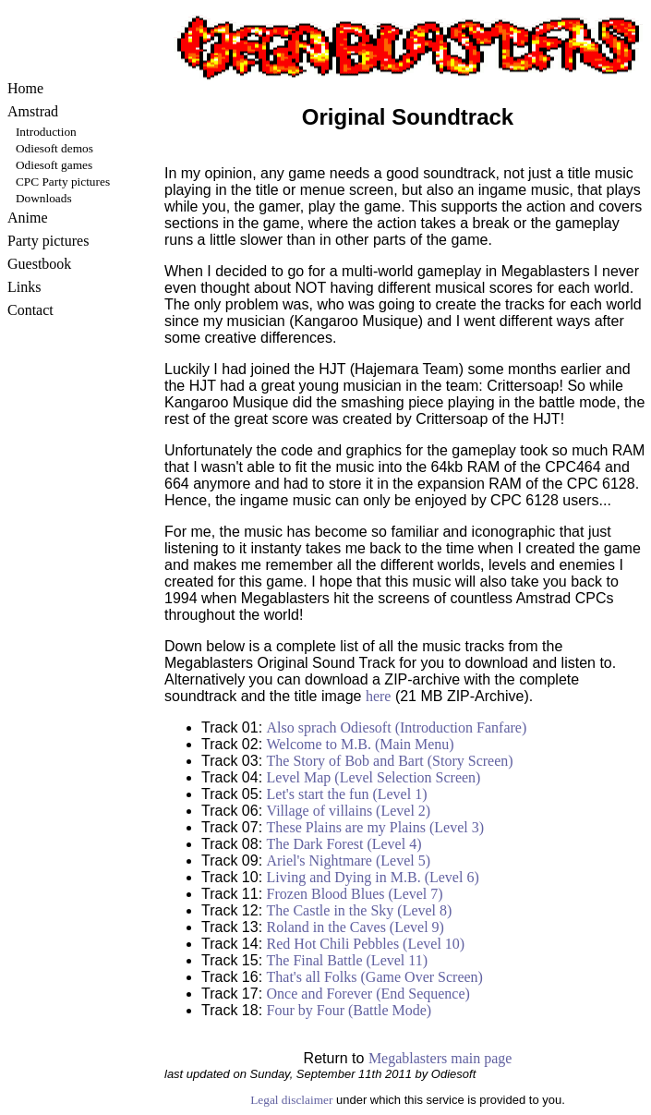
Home (25, 88)
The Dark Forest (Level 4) (344, 844)
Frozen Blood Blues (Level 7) (355, 894)
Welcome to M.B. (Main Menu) (360, 744)
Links (24, 287)
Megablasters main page (440, 1058)
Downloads (44, 198)
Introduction (46, 132)
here (379, 696)
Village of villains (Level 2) (349, 810)
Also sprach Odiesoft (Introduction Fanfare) (397, 727)
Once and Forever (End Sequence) (368, 993)
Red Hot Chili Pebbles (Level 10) (366, 943)
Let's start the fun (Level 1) (347, 794)
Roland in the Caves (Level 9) (355, 927)
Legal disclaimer (291, 1100)
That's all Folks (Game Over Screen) (375, 977)
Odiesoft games (54, 165)
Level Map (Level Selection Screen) (374, 777)
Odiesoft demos (54, 148)
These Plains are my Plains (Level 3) (376, 827)
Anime (27, 217)
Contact (30, 310)
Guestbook (39, 264)
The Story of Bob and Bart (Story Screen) (390, 761)
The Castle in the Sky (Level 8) (359, 910)
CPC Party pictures (63, 181)
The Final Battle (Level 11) (347, 960)
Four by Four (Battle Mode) (349, 1010)
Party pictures (48, 240)
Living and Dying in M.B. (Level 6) (373, 877)
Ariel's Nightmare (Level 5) (348, 860)
